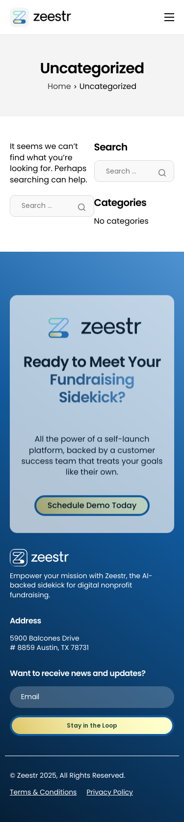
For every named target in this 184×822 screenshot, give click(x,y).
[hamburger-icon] (169, 17)
